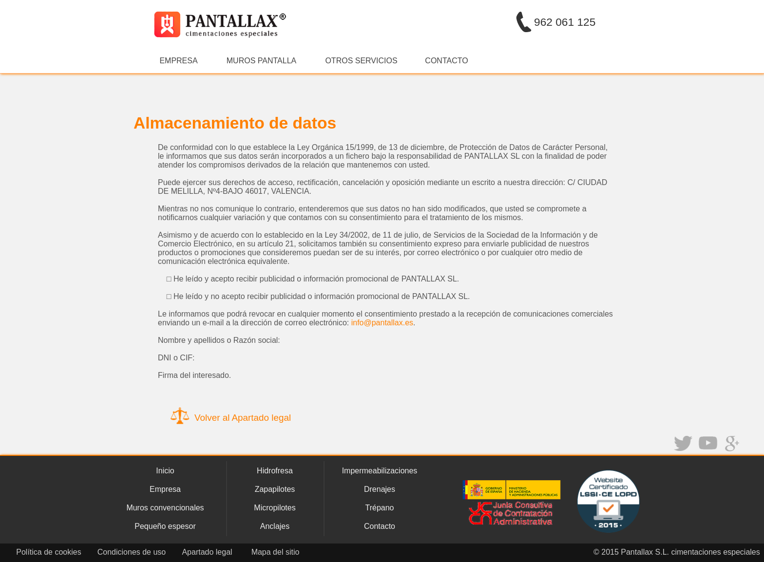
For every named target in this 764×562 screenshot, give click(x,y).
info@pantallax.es (382, 322)
